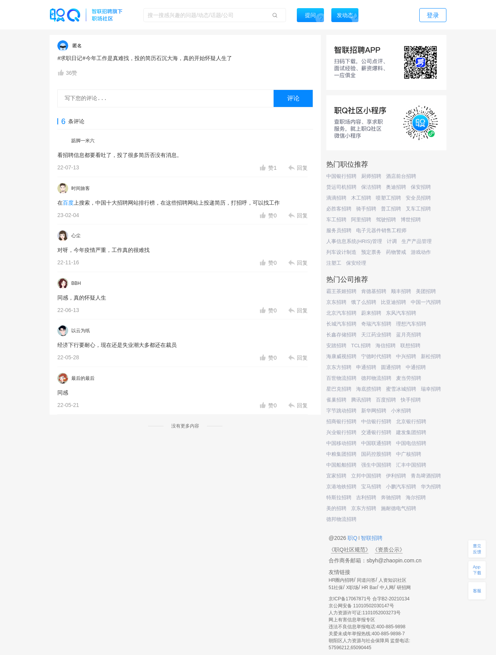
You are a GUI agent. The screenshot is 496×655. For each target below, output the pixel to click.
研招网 (404, 587)
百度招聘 (386, 400)
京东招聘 (336, 302)
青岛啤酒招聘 (426, 476)
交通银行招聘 (376, 432)
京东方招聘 (338, 367)
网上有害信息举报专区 (352, 619)
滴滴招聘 (336, 198)
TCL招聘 (361, 345)
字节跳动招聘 (341, 411)
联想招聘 (410, 345)
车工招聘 (336, 219)
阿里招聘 (361, 219)
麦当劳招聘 (408, 378)
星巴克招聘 (338, 389)
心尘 (76, 235)
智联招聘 (370, 538)
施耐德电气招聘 (398, 508)
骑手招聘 (366, 209)
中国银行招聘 (341, 176)
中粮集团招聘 (341, 454)
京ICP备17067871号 (350, 599)
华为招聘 (431, 487)
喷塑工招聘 (388, 198)
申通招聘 (366, 367)
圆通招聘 (391, 367)
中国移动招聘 (341, 443)
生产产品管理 (416, 241)
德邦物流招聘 (376, 378)
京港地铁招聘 (341, 487)
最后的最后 (83, 378)
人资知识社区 (392, 580)
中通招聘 (416, 367)
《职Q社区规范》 (350, 549)
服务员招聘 (338, 230)
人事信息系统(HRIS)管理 (354, 241)
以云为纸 (80, 330)
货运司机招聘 (341, 187)
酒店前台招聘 (401, 176)
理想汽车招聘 (411, 324)
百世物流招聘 (341, 378)
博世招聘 (411, 219)
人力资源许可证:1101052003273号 (365, 612)
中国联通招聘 (376, 443)
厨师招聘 (371, 176)
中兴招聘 (406, 356)
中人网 (387, 587)
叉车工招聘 (418, 209)
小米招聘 (401, 411)
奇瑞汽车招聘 (376, 324)
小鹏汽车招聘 (401, 487)
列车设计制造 (341, 252)
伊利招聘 (396, 476)
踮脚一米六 (83, 140)
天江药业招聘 (376, 335)
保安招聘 (421, 187)
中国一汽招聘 (426, 302)
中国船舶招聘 (341, 465)
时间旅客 (80, 188)
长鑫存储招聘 (341, 335)
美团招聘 (426, 291)
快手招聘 (411, 400)
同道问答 (366, 580)
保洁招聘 (371, 187)
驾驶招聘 (386, 219)
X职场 (352, 587)
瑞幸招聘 (431, 389)
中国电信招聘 (411, 443)
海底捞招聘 (368, 389)
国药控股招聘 (376, 454)
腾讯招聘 (361, 400)
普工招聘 (391, 209)
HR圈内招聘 (341, 580)
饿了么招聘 (363, 302)
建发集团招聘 (411, 432)
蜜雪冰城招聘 (401, 389)
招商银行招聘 (341, 421)
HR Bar (369, 587)
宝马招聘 (371, 487)
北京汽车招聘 (341, 313)
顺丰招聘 (401, 291)
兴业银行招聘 (341, 432)
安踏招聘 (336, 345)
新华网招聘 (373, 411)
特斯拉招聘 (338, 497)
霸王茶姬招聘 (341, 291)
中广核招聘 (408, 454)
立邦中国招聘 (366, 476)
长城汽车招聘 (341, 324)
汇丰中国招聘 (411, 465)
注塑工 (333, 263)
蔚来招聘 (371, 313)
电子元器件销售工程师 (381, 230)
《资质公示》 (388, 549)
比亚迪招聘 (393, 302)
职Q (353, 538)
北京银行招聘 (411, 421)
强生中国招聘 (376, 465)
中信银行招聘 (376, 421)
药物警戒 (396, 252)
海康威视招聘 (341, 356)
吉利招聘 (366, 497)
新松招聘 (431, 356)
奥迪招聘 (396, 187)
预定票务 (371, 252)
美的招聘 (336, 508)
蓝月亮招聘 (408, 335)
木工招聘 (361, 198)
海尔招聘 (416, 497)
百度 (68, 203)
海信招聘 (385, 345)
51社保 (336, 587)
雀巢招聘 (336, 400)
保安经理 (356, 263)
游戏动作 (421, 252)
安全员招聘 (418, 198)
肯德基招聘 (373, 291)
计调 (392, 241)
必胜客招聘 (338, 209)
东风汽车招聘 (401, 313)
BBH (76, 283)
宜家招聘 (336, 476)
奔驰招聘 (391, 497)
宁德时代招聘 (376, 356)
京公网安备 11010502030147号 (361, 605)
